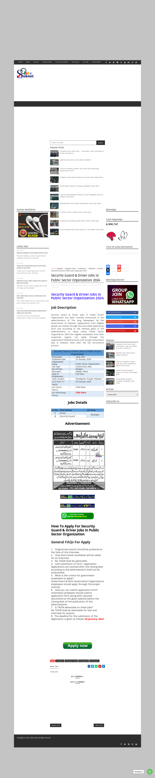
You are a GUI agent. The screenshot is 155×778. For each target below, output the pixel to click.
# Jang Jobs (59, 661)
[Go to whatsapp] (150, 771)
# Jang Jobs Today (71, 661)
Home (20, 62)
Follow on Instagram (122, 326)
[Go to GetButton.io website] (149, 775)
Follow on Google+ (122, 321)
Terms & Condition (61, 62)
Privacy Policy (47, 62)
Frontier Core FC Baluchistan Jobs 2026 (75, 212)
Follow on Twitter (122, 317)
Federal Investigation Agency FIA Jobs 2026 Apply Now (81, 177)
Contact (36, 62)
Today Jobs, (55, 287)
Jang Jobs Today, (87, 285)
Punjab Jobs (82, 268)
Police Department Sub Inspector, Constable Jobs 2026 (82, 229)
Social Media (96, 62)
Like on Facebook (122, 312)
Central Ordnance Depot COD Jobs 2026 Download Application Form (126, 363)
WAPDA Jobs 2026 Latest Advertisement (75, 160)
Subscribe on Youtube (122, 331)
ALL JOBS (85, 62)
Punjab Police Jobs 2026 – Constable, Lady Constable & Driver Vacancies (126, 346)
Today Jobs (91, 268)
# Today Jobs (94, 661)
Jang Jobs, (78, 285)
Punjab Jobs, (97, 285)
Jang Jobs (60, 268)
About (28, 62)
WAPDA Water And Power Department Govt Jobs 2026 (80, 203)
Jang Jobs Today (70, 268)
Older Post (99, 725)
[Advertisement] (64, 15)
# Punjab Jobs (83, 661)
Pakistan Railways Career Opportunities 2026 (32, 253)
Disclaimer (75, 62)
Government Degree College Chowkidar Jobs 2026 (79, 186)
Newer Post (56, 725)
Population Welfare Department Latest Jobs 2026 (79, 221)
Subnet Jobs (34, 738)
